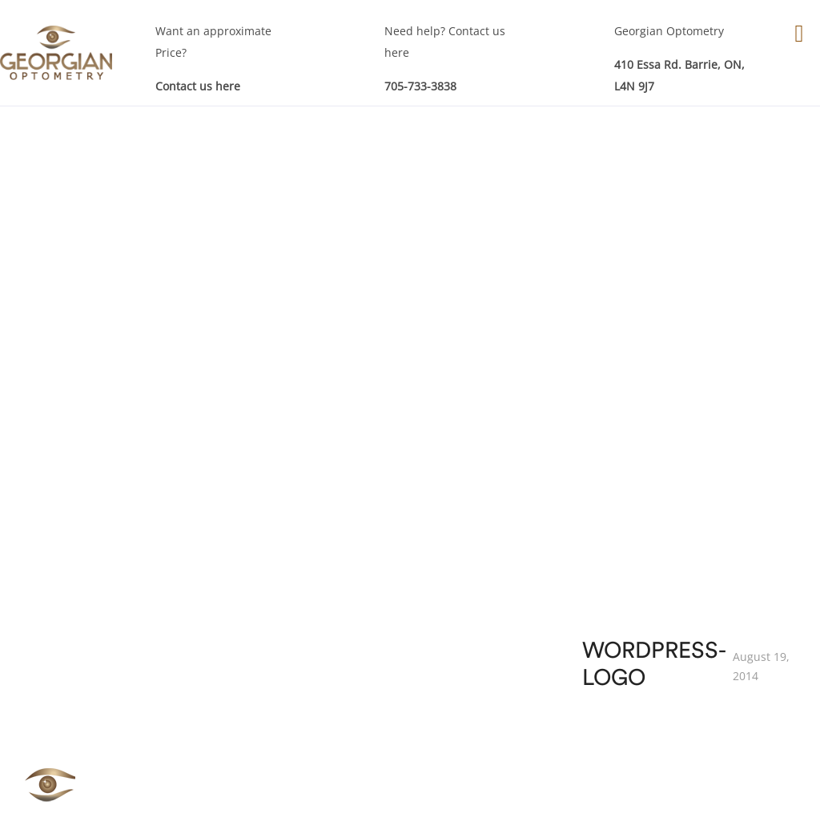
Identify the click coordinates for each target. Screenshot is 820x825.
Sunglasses (522, 686)
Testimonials (690, 660)
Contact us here (197, 86)
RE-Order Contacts (541, 660)
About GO (682, 583)
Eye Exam (353, 622)
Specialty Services (376, 673)
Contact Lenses (532, 635)
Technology (686, 635)
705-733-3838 (420, 86)
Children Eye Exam (378, 647)
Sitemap (678, 686)
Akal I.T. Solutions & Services (703, 798)
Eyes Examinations (213, 558)
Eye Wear (516, 609)
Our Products (527, 583)
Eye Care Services (375, 596)
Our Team (682, 609)
